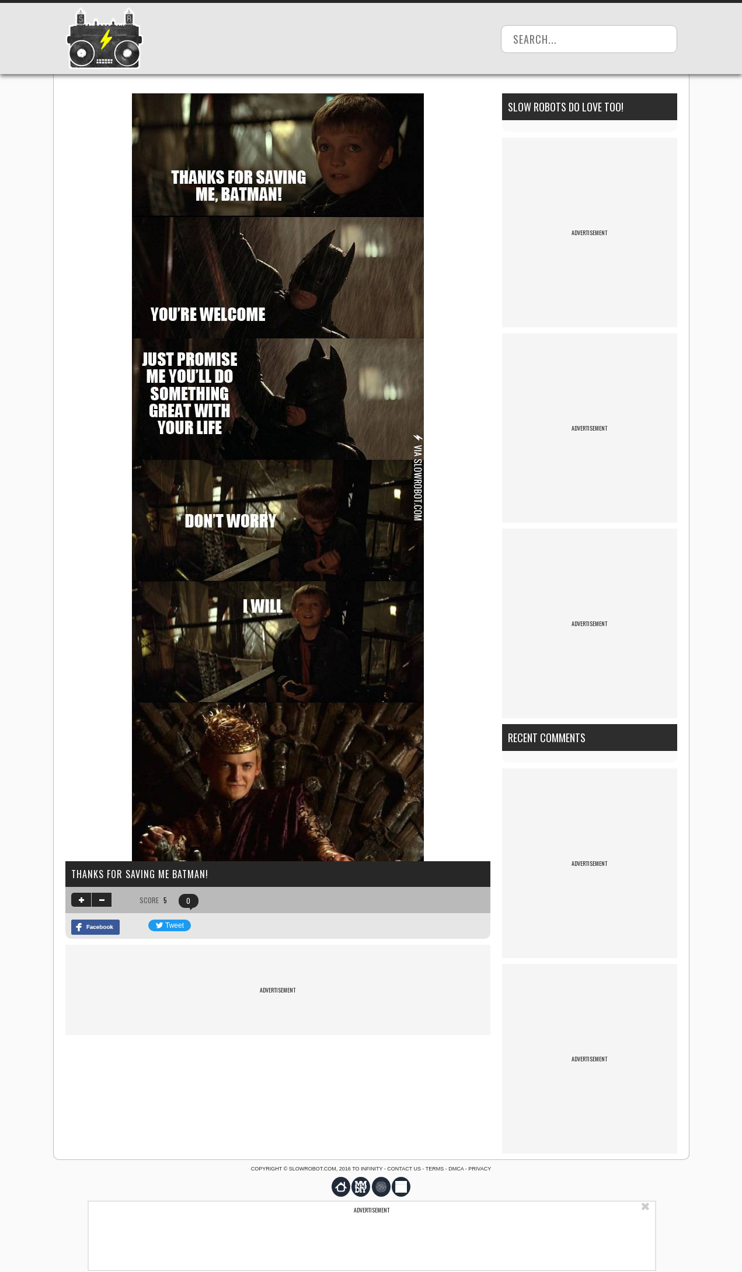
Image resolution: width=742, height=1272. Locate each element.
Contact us (404, 1169)
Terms (435, 1169)
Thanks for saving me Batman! (139, 874)
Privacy (479, 1169)
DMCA (456, 1169)
